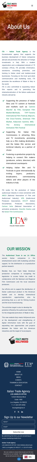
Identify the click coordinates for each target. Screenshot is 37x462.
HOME (18, 372)
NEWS (18, 377)
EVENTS (18, 380)
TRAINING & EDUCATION (18, 383)
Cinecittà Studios (25, 209)
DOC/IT (25, 201)
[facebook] (15, 412)
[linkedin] (22, 412)
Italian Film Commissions (14, 212)
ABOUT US (18, 375)
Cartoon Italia (7, 206)
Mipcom (31, 116)
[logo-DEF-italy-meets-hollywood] (9, 3)
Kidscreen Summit (21, 122)
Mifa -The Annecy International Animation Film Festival (20, 125)
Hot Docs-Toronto (13, 119)
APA (22, 198)
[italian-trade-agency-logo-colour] (18, 218)
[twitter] (18, 412)
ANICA (4, 195)
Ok (19, 459)
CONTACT (18, 385)
